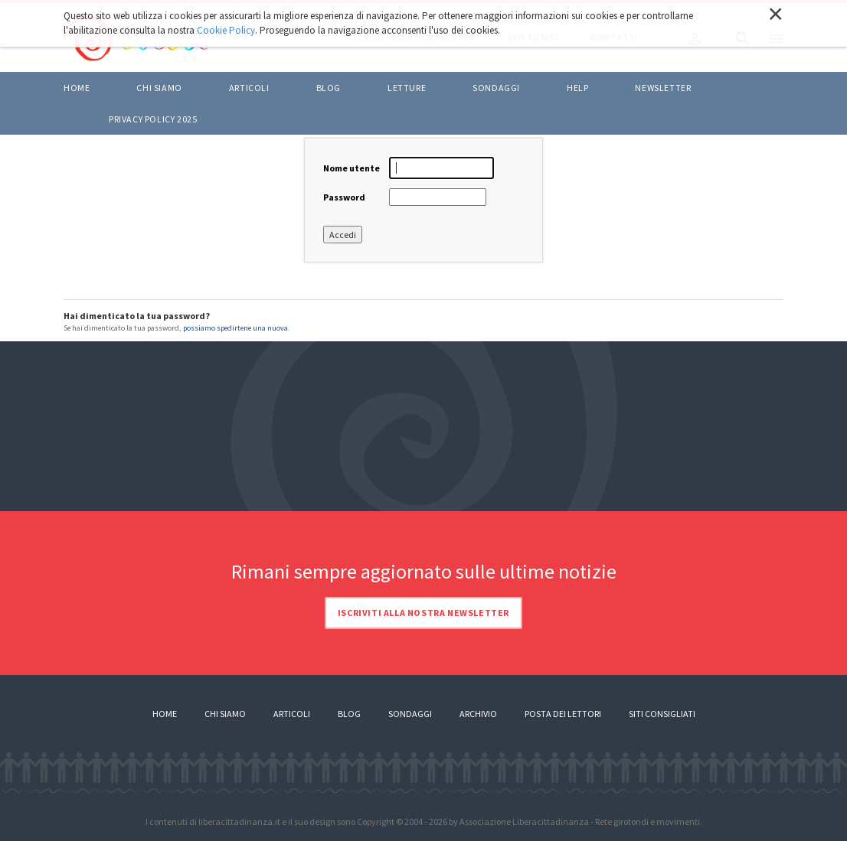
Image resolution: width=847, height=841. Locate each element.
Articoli (291, 713)
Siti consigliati (662, 713)
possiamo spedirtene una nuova (235, 328)
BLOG (328, 87)
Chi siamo (159, 87)
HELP (577, 87)
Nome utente (351, 168)
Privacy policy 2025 (153, 119)
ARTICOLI (249, 87)
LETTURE (407, 87)
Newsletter (663, 87)
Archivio (478, 713)
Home (77, 87)
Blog (349, 713)
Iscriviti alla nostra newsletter (423, 612)
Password (344, 197)
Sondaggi (496, 87)
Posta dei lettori (563, 713)
